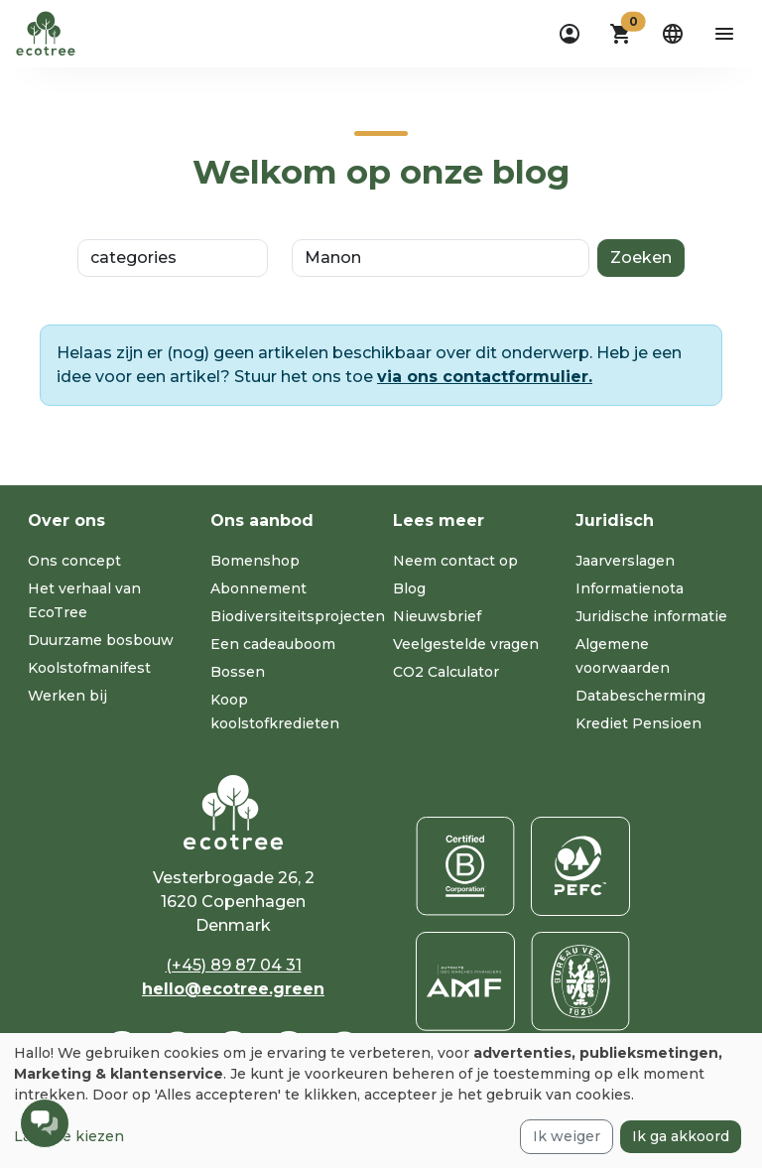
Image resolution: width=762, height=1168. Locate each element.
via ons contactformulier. (484, 376)
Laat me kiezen (69, 1136)
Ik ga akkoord (680, 1136)
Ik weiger (566, 1136)
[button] (621, 34)
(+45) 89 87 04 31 (234, 965)
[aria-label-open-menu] (724, 34)
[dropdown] (569, 34)
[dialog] (381, 1100)
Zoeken (641, 257)
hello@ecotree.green (233, 988)
